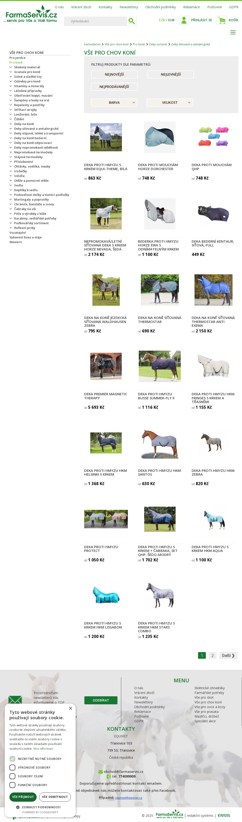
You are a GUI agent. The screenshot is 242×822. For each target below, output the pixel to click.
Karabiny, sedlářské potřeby (35, 218)
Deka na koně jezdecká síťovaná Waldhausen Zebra (105, 321)
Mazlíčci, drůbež (206, 716)
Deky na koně (24, 124)
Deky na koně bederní (30, 138)
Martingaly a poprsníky (31, 199)
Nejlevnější (171, 74)
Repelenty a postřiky (29, 105)
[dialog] (40, 760)
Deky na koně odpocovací (33, 143)
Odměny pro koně (27, 81)
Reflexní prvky (24, 228)
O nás (59, 7)
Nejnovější (114, 74)
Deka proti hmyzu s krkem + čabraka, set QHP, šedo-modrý (157, 550)
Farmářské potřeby (209, 692)
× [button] (70, 708)
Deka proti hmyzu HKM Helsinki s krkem (105, 472)
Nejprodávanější (114, 86)
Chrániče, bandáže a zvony (34, 204)
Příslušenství (23, 161)
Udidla (19, 176)
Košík (233, 20)
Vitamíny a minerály (29, 86)
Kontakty (105, 7)
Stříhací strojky (25, 110)
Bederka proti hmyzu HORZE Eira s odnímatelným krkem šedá (158, 247)
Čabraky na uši (25, 209)
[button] (40, 807)
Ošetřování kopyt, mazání (33, 95)
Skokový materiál (27, 67)
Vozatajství (17, 232)
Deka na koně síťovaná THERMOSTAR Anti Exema (213, 321)
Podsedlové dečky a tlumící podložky (41, 195)
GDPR (233, 7)
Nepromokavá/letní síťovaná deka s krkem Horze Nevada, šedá (105, 245)
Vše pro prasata (206, 711)
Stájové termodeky (28, 157)
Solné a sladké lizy (28, 76)
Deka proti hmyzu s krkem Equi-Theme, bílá (105, 166)
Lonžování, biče (25, 114)
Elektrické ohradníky (209, 688)
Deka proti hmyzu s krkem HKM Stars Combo (156, 627)
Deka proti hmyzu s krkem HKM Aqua (210, 548)
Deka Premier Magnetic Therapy (105, 396)
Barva (114, 102)
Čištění (19, 119)
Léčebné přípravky (28, 91)
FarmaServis (92, 44)
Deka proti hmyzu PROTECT (101, 548)
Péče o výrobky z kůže (30, 213)
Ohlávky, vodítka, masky (32, 166)
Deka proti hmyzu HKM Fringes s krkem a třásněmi (213, 398)
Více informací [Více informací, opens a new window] (43, 749)
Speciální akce (205, 721)
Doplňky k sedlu (26, 190)
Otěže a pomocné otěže (31, 180)
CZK (162, 20)
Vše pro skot (204, 697)
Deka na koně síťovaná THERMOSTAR (159, 319)
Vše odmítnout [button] (55, 797)
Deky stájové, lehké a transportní (38, 133)
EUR (171, 20)
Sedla (18, 185)
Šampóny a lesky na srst (31, 100)
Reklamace (191, 7)
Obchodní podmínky (160, 7)
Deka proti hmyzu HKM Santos (159, 472)
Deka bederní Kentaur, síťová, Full (213, 243)
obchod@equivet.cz (128, 798)
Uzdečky (20, 171)
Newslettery (129, 7)
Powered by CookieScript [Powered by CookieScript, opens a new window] (40, 812)
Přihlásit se (201, 20)
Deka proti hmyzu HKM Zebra (213, 472)
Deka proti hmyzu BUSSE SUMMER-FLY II (156, 396)
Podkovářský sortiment (31, 223)
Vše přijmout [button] (23, 797)
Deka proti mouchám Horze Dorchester (158, 166)
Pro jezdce (17, 58)
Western (15, 242)
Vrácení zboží (81, 7)
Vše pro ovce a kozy (209, 707)
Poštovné (214, 7)
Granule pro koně (27, 72)
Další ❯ (228, 655)
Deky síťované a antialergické (36, 128)
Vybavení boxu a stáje (25, 237)
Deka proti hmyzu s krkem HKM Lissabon (103, 625)
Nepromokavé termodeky (33, 152)
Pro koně (15, 62)
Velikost (170, 102)
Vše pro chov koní (26, 52)
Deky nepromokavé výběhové (36, 147)
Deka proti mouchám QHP (212, 166)
